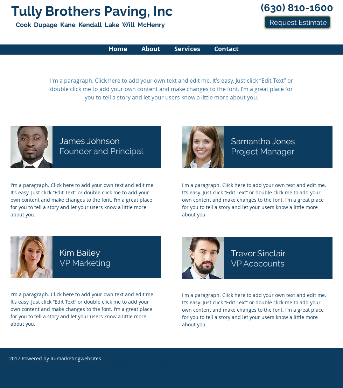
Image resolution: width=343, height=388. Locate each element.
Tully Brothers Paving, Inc (92, 11)
